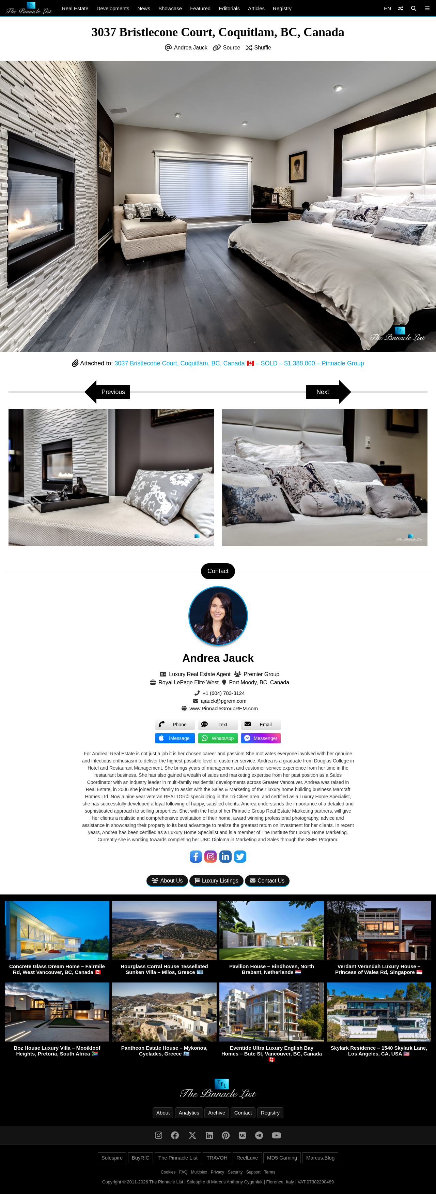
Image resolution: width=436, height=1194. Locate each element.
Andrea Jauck (190, 47)
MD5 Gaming (282, 1158)
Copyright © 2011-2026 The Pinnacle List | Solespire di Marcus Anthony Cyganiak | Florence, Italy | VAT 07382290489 (218, 1181)
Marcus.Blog (320, 1158)
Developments (113, 8)
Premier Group (261, 674)
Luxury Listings (216, 881)
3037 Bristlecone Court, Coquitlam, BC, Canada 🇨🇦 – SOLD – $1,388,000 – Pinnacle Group (239, 363)
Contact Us (267, 881)
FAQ (183, 1172)
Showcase (170, 8)
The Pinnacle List (178, 1158)
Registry (282, 8)
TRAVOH (216, 1158)
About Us (167, 881)
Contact (243, 1113)
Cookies (168, 1172)
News (143, 8)
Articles (256, 8)
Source (231, 47)
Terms (269, 1172)
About (163, 1113)
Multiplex (199, 1172)
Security (235, 1172)
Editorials (229, 8)
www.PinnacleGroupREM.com (223, 708)
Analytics (189, 1113)
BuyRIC (141, 1158)
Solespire (112, 1158)
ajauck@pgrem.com (224, 701)
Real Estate (75, 8)
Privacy (217, 1172)
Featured (200, 8)
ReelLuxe (247, 1158)
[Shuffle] (400, 8)
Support (253, 1172)
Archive (216, 1113)
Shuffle (262, 47)
